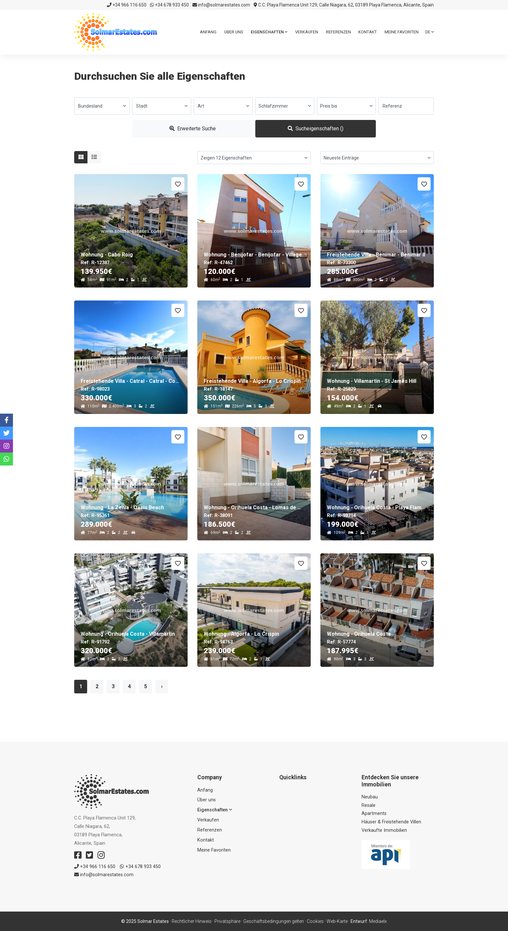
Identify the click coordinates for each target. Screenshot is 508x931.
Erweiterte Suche (192, 128)
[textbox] (101, 106)
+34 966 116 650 (126, 4)
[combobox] (102, 106)
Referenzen (338, 31)
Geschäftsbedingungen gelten (273, 921)
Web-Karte (337, 921)
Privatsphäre (227, 921)
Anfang (208, 31)
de (429, 31)
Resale (368, 805)
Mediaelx (378, 921)
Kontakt (367, 31)
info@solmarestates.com (221, 4)
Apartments (374, 813)
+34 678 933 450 (169, 4)
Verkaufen (306, 31)
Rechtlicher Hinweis (192, 921)
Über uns (233, 31)
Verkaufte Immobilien (384, 830)
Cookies (315, 921)
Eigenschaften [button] (269, 31)
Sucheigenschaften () (315, 128)
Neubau (370, 797)
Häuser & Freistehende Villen (391, 822)
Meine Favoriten (402, 31)
